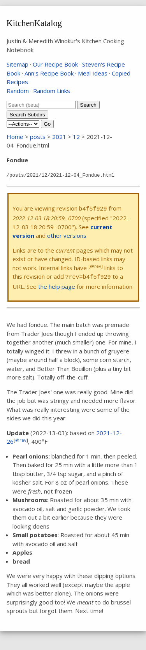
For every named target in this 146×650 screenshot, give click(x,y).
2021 (59, 137)
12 (76, 137)
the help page (56, 286)
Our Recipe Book (55, 64)
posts (38, 137)
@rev (20, 440)
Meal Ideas (92, 73)
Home (15, 137)
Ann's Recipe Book (49, 73)
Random (18, 91)
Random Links (51, 91)
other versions (66, 235)
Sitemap (17, 64)
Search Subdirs (27, 115)
